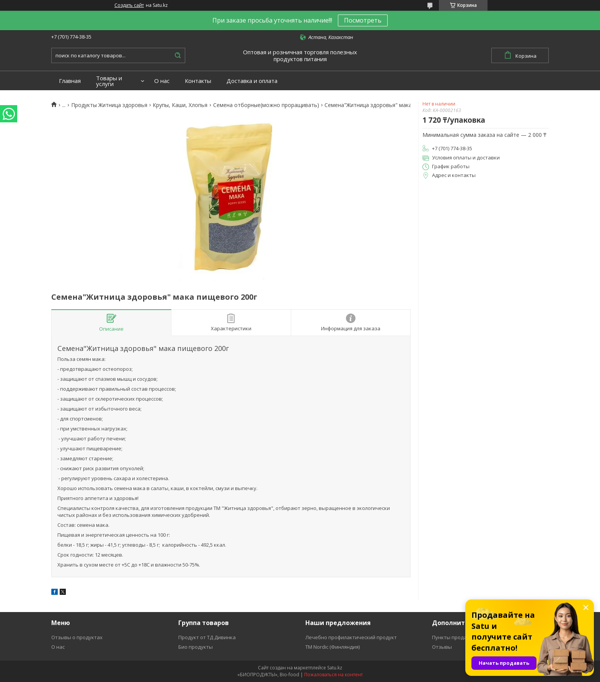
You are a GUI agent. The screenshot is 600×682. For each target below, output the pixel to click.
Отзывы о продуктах (77, 637)
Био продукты (195, 646)
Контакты (198, 81)
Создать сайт (129, 5)
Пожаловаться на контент (333, 674)
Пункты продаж (451, 637)
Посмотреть (363, 20)
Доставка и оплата (252, 81)
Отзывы (442, 646)
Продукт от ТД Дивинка (207, 637)
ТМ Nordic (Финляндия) (332, 646)
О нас (162, 81)
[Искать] (177, 55)
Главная (70, 81)
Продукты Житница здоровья (109, 105)
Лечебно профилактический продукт (351, 637)
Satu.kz (334, 667)
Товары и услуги (109, 81)
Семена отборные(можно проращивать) (266, 105)
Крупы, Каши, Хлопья (180, 105)
